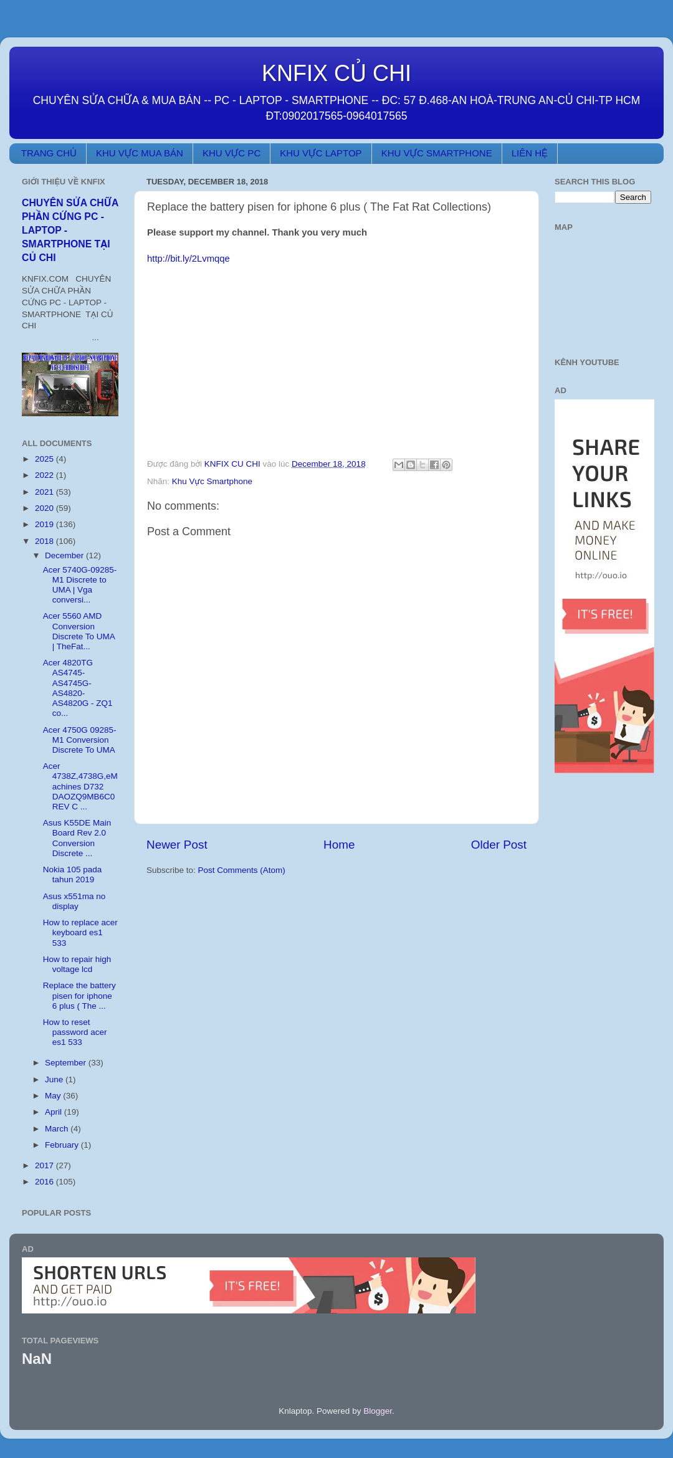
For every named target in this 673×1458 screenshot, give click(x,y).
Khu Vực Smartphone (212, 481)
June (55, 1079)
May (54, 1095)
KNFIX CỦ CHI (336, 73)
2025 (45, 459)
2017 (45, 1165)
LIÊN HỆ (530, 153)
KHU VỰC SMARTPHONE (436, 153)
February (63, 1145)
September (66, 1062)
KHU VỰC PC (231, 153)
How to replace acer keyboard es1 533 (80, 932)
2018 (45, 541)
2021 (45, 492)
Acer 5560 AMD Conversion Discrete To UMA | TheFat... (79, 631)
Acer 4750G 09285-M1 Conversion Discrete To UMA (80, 740)
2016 (45, 1181)
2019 (45, 524)
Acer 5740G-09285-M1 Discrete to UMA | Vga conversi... (80, 585)
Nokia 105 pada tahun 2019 (72, 874)
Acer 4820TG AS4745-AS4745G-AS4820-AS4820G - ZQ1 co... (78, 688)
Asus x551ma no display (74, 901)
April (54, 1112)
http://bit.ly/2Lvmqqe (188, 259)
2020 (45, 508)
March (57, 1128)
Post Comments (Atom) (241, 870)
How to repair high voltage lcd (77, 964)
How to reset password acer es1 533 (75, 1032)
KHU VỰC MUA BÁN (139, 153)
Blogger (377, 1411)
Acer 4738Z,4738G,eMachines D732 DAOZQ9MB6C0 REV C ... (80, 786)
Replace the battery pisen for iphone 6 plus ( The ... (79, 995)
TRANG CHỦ (49, 153)
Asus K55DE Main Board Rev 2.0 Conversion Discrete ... (77, 838)
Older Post (499, 844)
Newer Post (177, 844)
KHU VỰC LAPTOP (320, 153)
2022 (45, 475)
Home (339, 844)
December (65, 555)
